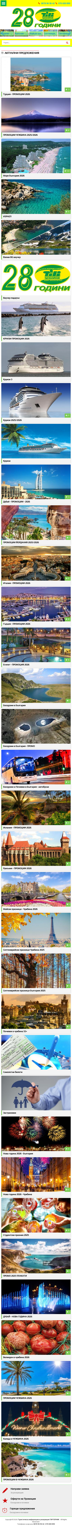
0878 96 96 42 (48, 3)
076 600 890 (64, 3)
